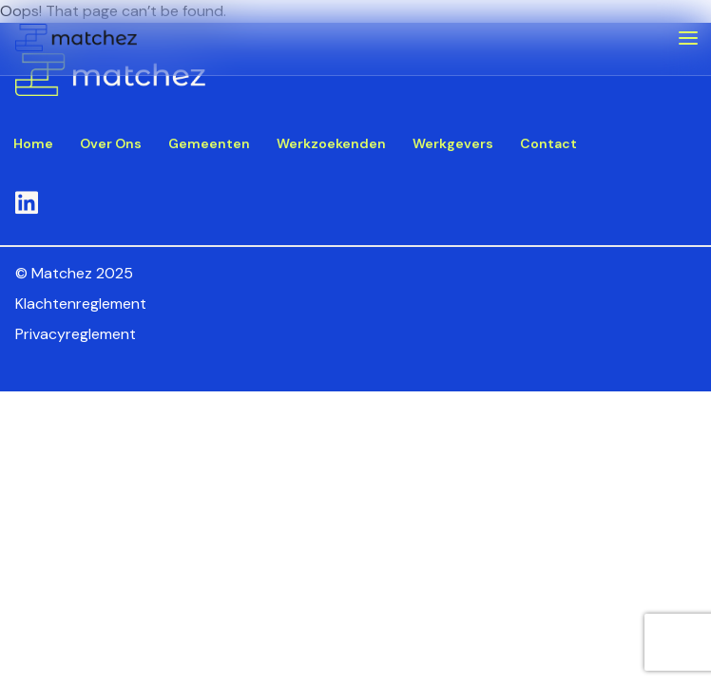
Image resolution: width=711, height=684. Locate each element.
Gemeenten (209, 143)
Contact (548, 143)
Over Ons (111, 143)
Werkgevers (453, 143)
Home (33, 143)
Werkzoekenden (331, 143)
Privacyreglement (75, 334)
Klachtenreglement (80, 304)
